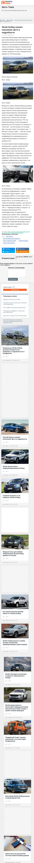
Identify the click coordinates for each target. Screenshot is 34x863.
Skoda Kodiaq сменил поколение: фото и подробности (16, 20)
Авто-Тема (8, 7)
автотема (9, 236)
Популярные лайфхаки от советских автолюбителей (14, 311)
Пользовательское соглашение (12, 320)
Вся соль (2, 20)
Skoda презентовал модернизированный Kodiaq (13, 467)
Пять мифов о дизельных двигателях (14, 307)
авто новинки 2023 (9, 241)
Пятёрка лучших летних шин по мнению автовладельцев (15, 303)
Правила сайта (7, 322)
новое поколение (9, 243)
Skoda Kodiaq (23, 241)
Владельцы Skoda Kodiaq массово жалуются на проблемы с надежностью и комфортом (13, 350)
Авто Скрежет (6, 360)
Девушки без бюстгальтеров (11, 299)
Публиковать (13, 279)
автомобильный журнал (11, 239)
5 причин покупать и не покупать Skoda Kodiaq (11, 496)
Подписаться (15, 290)
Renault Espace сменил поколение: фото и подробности (15, 438)
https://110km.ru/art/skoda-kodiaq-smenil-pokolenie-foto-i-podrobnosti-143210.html (16, 232)
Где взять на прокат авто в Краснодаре (15, 315)
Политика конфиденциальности (12, 321)
